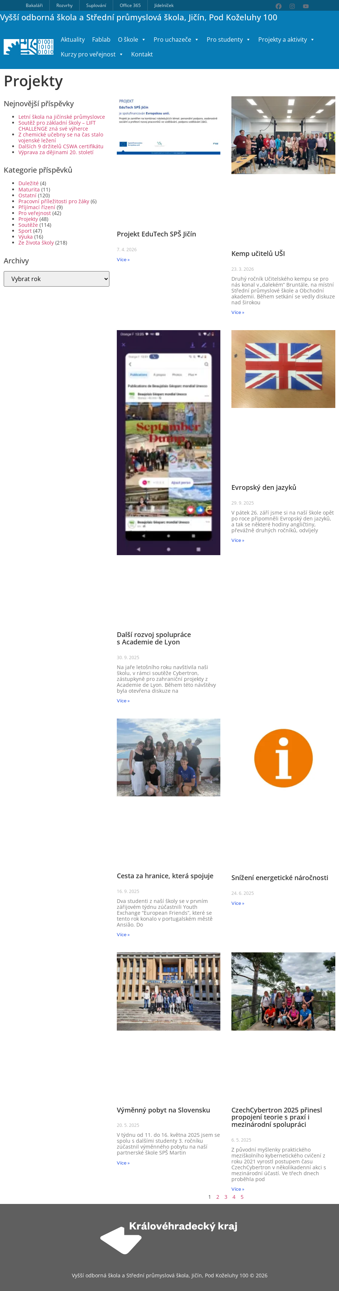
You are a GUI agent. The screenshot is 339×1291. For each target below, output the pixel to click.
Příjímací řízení (36, 207)
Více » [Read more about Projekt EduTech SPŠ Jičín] (123, 259)
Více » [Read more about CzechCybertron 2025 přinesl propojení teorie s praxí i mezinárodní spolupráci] (237, 1189)
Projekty (28, 218)
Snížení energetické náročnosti (279, 877)
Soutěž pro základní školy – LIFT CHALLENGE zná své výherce (57, 125)
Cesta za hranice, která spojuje (165, 875)
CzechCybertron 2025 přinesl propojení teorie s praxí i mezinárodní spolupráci (276, 1117)
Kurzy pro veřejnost (92, 54)
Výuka (25, 236)
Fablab (101, 39)
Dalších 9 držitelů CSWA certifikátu (61, 146)
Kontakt (142, 54)
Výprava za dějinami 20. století (56, 152)
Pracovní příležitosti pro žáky (53, 201)
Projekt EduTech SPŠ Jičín (156, 233)
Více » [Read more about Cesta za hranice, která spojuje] (123, 934)
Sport (25, 230)
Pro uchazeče (176, 39)
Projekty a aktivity (286, 39)
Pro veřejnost (34, 213)
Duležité (28, 183)
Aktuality (73, 39)
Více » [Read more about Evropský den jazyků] (237, 540)
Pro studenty (229, 39)
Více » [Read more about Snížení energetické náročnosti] (237, 903)
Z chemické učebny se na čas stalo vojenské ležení (60, 137)
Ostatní (27, 195)
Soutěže (28, 224)
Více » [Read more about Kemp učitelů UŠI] (237, 312)
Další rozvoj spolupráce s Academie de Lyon (154, 638)
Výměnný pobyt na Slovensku (163, 1109)
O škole (132, 39)
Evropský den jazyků (263, 487)
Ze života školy (36, 242)
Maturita (29, 189)
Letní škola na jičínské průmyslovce (61, 116)
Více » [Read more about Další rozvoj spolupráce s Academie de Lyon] (123, 700)
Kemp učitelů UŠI (258, 253)
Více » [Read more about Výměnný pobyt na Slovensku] (123, 1163)
